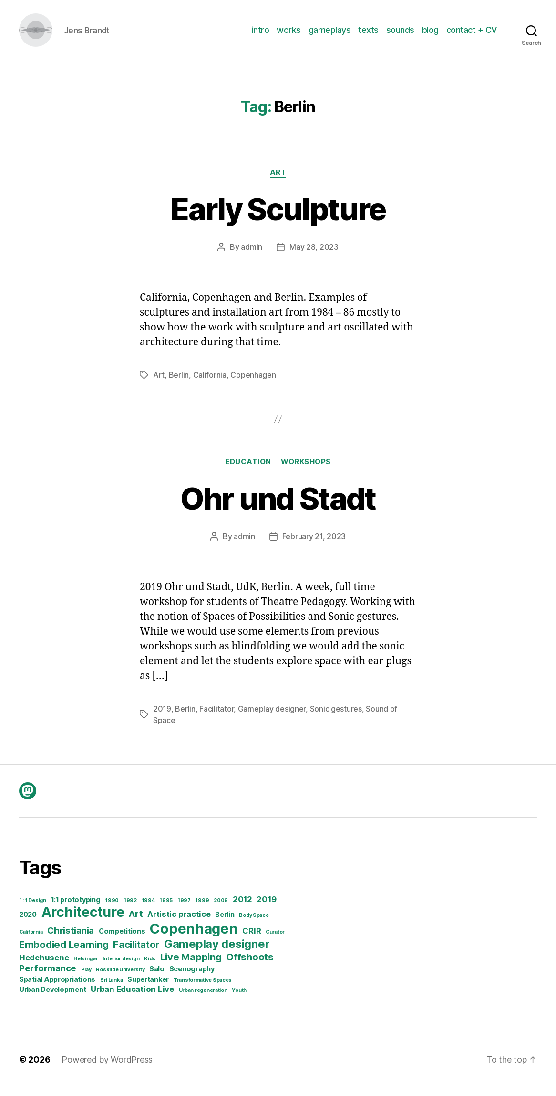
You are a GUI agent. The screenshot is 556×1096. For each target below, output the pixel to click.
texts (368, 35)
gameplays (330, 35)
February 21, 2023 (314, 546)
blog (430, 35)
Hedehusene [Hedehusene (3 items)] (44, 967)
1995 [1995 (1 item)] (166, 910)
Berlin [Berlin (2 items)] (224, 924)
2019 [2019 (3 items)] (266, 909)
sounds (400, 35)
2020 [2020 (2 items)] (28, 924)
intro (260, 35)
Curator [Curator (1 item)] (275, 941)
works (289, 35)
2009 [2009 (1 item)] (221, 910)
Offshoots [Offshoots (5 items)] (250, 966)
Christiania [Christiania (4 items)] (70, 940)
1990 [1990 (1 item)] (112, 910)
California (210, 384)
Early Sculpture (277, 218)
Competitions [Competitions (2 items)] (122, 940)
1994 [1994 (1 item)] (148, 910)
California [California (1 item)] (30, 941)
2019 (162, 718)
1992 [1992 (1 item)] (130, 910)
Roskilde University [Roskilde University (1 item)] (120, 979)
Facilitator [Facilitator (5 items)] (136, 954)
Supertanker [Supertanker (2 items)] (148, 989)
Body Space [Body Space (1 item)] (253, 925)
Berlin (179, 384)
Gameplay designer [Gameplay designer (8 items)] (216, 953)
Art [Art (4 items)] (136, 923)
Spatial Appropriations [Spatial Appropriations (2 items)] (57, 989)
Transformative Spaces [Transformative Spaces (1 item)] (203, 990)
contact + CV (471, 35)
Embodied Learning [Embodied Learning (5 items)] (63, 954)
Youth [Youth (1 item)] (239, 1000)
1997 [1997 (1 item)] (184, 910)
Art (278, 182)
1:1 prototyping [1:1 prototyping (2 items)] (76, 909)
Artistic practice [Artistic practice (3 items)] (178, 923)
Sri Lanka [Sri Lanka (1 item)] (111, 990)
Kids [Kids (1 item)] (149, 968)
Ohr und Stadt (277, 507)
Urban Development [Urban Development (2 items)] (52, 999)
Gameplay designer (272, 718)
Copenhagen (253, 384)
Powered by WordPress (107, 1069)
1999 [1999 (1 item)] (202, 910)
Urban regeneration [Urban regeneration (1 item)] (203, 1000)
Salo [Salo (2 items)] (157, 978)
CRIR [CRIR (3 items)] (251, 940)
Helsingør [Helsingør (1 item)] (85, 968)
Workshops (306, 471)
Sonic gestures (336, 718)
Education (248, 471)
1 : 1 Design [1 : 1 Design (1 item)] (32, 910)
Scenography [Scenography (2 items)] (192, 978)
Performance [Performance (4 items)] (47, 977)
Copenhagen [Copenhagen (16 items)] (193, 938)
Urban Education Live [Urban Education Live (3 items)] (132, 998)
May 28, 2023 (314, 256)
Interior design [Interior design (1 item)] (121, 968)
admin (251, 256)
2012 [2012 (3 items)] (242, 909)
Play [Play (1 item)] (86, 979)
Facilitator (216, 718)
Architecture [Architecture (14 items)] (82, 922)
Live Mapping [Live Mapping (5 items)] (191, 966)
